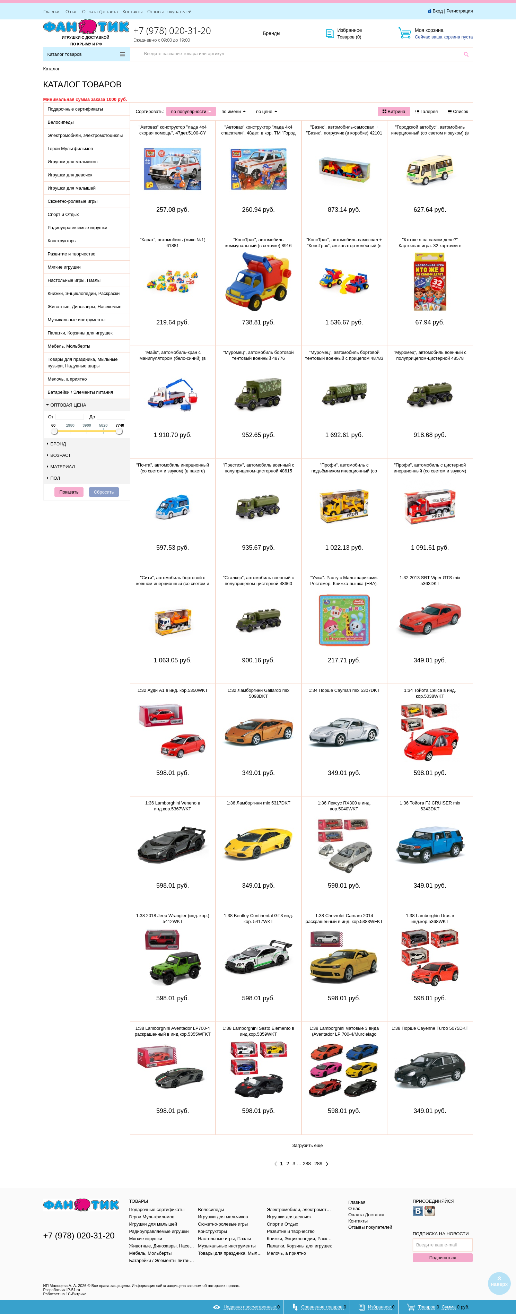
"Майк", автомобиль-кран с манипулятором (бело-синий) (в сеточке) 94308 (173, 358)
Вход (437, 11)
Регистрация (460, 11)
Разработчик (61, 1290)
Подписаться (442, 1257)
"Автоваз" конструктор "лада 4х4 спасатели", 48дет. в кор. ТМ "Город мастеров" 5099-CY (258, 132)
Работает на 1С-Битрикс (64, 1294)
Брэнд (56, 443)
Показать (68, 492)
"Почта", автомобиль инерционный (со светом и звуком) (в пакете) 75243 (172, 470)
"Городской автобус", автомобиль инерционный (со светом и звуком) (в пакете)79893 (430, 132)
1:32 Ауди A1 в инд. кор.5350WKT (173, 690)
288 (307, 1163)
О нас (71, 11)
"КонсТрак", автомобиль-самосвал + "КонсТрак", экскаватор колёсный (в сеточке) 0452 (344, 245)
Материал (61, 466)
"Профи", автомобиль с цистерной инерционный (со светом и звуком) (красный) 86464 (430, 470)
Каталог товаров (86, 54)
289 (318, 1163)
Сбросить (104, 492)
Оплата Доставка (100, 11)
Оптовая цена (66, 405)
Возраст (59, 455)
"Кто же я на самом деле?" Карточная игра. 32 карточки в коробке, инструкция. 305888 (430, 245)
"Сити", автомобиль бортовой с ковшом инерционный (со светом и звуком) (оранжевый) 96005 (172, 583)
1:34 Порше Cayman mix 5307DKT (344, 690)
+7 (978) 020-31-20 (172, 30)
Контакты (132, 11)
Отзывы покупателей (169, 11)
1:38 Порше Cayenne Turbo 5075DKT (430, 1028)
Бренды (279, 33)
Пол (53, 478)
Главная (52, 11)
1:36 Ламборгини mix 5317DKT (258, 803)
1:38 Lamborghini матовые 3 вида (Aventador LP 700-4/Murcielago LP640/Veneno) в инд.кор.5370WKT (344, 1034)
